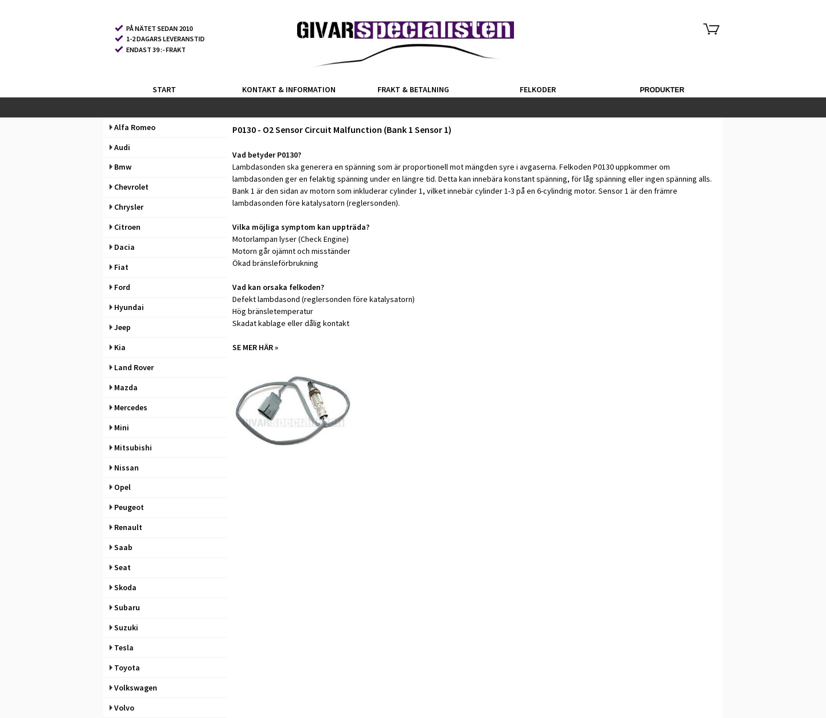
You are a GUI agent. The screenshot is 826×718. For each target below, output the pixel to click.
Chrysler (126, 207)
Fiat (119, 267)
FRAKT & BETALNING (413, 89)
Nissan (124, 467)
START (164, 89)
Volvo (122, 708)
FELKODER (538, 89)
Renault (126, 527)
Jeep (120, 327)
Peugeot (127, 507)
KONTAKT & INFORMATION (289, 89)
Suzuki (124, 627)
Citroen (125, 227)
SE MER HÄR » (255, 347)
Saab (121, 547)
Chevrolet (129, 187)
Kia (118, 347)
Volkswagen (133, 687)
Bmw (120, 167)
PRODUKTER (662, 90)
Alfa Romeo (132, 127)
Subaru (125, 607)
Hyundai (127, 307)
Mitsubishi (131, 447)
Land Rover (132, 367)
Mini (119, 427)
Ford (120, 287)
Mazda (124, 387)
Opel (120, 487)
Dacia (122, 247)
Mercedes (128, 407)
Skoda (123, 587)
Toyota (125, 667)
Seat (120, 567)
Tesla (122, 647)
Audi (120, 147)
